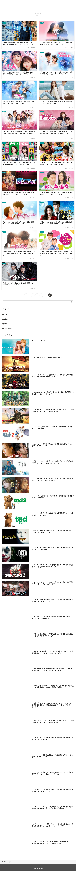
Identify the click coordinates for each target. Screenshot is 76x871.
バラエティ (8, 328)
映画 (6, 319)
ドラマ (6, 314)
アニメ (6, 324)
